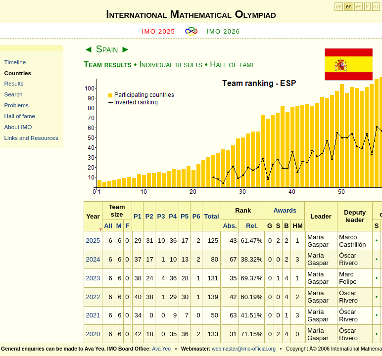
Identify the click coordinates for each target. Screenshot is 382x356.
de (339, 6)
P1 (138, 216)
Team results (108, 64)
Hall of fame (19, 116)
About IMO (18, 127)
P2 (149, 216)
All (108, 225)
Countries (18, 73)
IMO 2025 (159, 31)
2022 (93, 297)
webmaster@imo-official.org (244, 349)
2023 (93, 278)
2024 (93, 259)
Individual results (170, 64)
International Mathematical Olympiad (191, 14)
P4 (173, 216)
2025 (93, 240)
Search (13, 94)
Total (211, 216)
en (349, 6)
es (358, 6)
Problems (16, 105)
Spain (107, 49)
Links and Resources (31, 137)
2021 (93, 315)
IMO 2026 (223, 31)
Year (92, 216)
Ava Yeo (161, 349)
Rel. (252, 225)
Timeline (15, 62)
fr (367, 6)
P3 (161, 216)
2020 (93, 334)
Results (14, 83)
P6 (196, 216)
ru (376, 6)
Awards (284, 210)
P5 (185, 216)
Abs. (230, 225)
